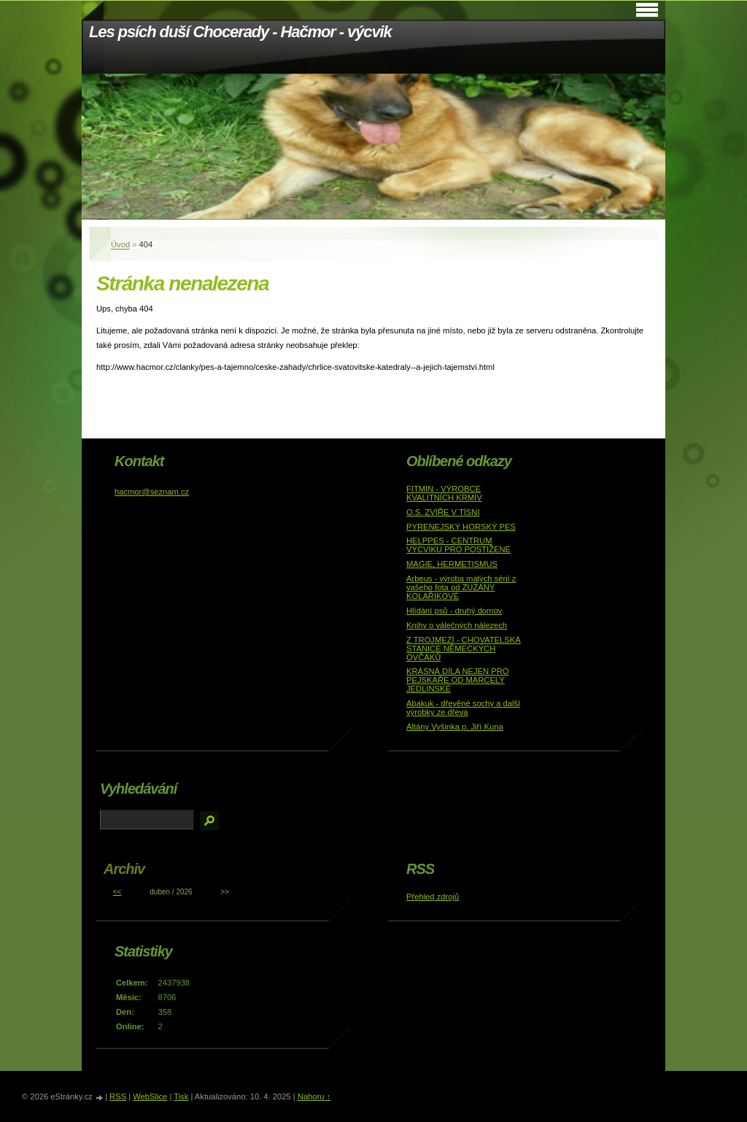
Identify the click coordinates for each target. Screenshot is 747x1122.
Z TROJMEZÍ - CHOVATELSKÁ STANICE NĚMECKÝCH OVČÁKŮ (463, 648)
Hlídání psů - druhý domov (454, 610)
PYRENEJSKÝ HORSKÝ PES (461, 526)
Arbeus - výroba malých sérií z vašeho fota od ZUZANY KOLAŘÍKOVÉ (461, 587)
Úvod (120, 244)
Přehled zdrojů (432, 896)
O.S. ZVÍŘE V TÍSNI (443, 512)
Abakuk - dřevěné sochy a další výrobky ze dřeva (463, 707)
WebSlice (150, 1096)
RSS (117, 1096)
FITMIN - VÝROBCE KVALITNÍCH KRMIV (444, 493)
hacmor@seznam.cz (152, 491)
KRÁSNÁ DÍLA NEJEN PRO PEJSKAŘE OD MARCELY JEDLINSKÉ (457, 680)
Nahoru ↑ (314, 1096)
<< (117, 892)
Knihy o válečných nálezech (456, 625)
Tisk (181, 1096)
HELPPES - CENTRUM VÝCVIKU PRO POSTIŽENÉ (458, 545)
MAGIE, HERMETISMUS (452, 564)
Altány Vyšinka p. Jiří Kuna (454, 726)
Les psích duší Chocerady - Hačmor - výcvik (240, 32)
